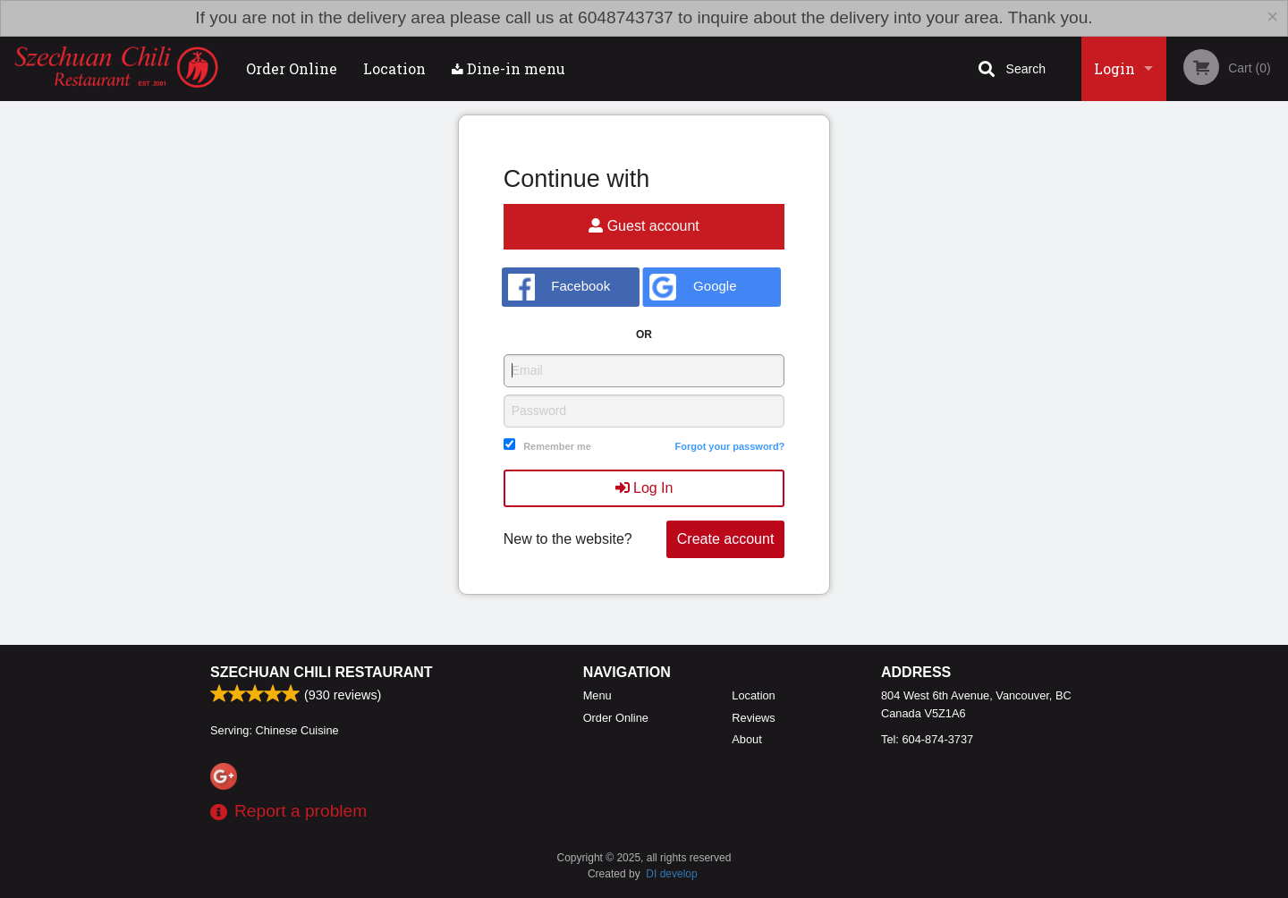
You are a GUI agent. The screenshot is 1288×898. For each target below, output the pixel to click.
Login (1114, 68)
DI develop (671, 874)
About (746, 739)
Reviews (753, 717)
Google (692, 287)
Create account (726, 538)
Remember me (557, 446)
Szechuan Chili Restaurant (321, 672)
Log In (644, 488)
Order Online (291, 68)
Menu (597, 695)
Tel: (927, 739)
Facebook (559, 287)
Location (394, 68)
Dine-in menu (508, 68)
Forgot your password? (729, 446)
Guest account (644, 225)
